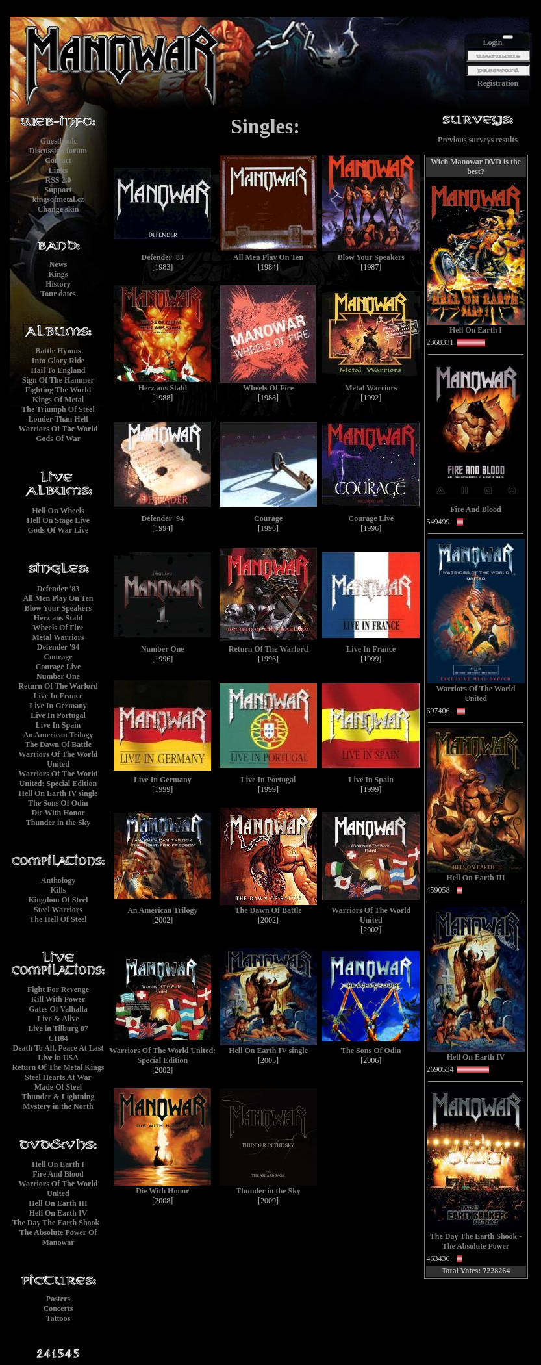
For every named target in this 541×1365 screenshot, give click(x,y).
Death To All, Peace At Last (58, 1047)
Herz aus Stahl (58, 617)
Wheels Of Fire (58, 627)
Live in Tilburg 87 (58, 1028)
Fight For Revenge (58, 989)
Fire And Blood (57, 1174)
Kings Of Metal (58, 399)
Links (58, 170)
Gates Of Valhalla (58, 1009)
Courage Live (58, 666)
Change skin (58, 209)
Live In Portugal (58, 715)
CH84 (58, 1038)
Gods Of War (58, 438)
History (58, 283)
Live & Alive (58, 1018)
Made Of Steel (58, 1086)
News (58, 264)
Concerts (58, 1308)
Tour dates (57, 293)
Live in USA (58, 1057)
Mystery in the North (58, 1106)
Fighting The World (58, 389)
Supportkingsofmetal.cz (58, 194)
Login (492, 42)
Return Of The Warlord (58, 686)
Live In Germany (58, 705)
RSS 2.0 (58, 180)
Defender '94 (58, 647)
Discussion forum (58, 150)
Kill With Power (58, 999)
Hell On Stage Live (58, 520)
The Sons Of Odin (58, 803)
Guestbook (58, 141)
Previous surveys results (478, 139)
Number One (58, 676)
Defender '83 (58, 588)
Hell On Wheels (58, 510)
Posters (58, 1298)
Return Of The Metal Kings (58, 1067)
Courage (58, 656)
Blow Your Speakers (58, 608)
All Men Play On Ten (58, 598)
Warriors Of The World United (58, 759)
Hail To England (58, 370)
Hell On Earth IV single (58, 793)
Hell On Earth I (58, 1164)
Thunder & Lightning (58, 1096)
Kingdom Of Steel (58, 899)
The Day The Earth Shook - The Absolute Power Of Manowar (58, 1232)
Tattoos (58, 1318)
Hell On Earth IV (58, 1213)
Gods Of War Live (58, 530)
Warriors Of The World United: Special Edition (58, 778)
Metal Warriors (58, 637)
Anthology (58, 880)
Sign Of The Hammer (58, 380)
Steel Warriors (58, 909)
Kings (58, 274)
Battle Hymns (58, 350)
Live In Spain (58, 725)
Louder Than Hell (58, 419)
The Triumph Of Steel (58, 409)
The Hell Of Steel (57, 919)
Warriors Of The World (58, 428)
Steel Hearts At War (58, 1077)
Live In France (58, 695)
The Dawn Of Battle (58, 744)
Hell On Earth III (58, 1203)
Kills (58, 890)
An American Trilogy (58, 734)
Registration (497, 83)
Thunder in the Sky (58, 822)
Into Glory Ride (58, 360)
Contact (58, 160)
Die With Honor (57, 812)
